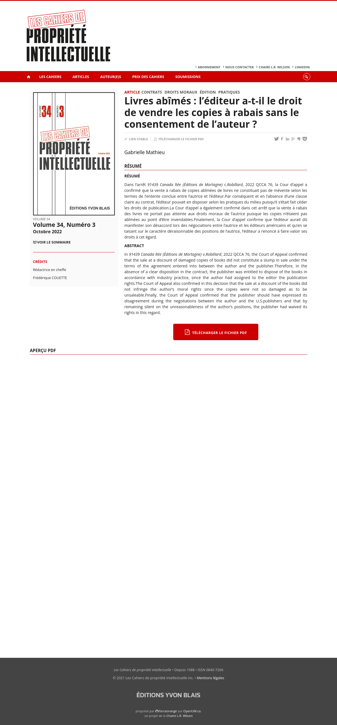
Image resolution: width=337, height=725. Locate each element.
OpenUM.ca (191, 711)
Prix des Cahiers (148, 76)
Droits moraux (180, 92)
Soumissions (188, 76)
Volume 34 (41, 219)
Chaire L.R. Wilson (274, 67)
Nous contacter (240, 67)
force (168, 711)
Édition (208, 92)
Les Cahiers (50, 76)
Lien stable (136, 139)
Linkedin (302, 67)
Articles (81, 76)
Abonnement (209, 67)
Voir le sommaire (54, 242)
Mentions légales (210, 678)
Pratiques (229, 92)
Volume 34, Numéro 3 (64, 228)
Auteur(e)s (110, 76)
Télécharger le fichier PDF (179, 139)
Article (132, 92)
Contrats (152, 92)
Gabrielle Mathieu (144, 152)
